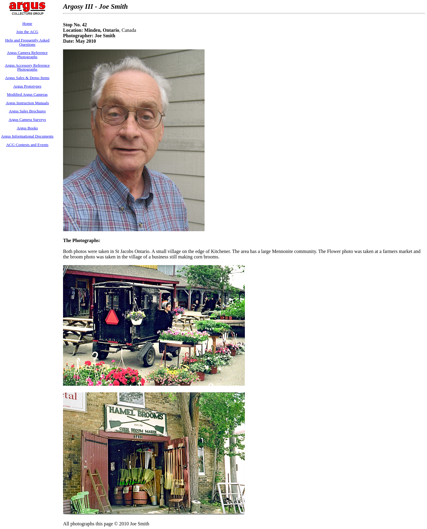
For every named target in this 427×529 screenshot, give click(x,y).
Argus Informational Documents (27, 136)
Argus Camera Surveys (27, 119)
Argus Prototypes (27, 86)
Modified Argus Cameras (27, 94)
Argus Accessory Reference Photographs (27, 67)
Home (27, 23)
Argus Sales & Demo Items (27, 77)
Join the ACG (27, 31)
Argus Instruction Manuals (27, 103)
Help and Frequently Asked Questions (27, 42)
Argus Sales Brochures (27, 111)
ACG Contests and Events (27, 144)
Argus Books (27, 128)
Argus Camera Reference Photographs (27, 54)
